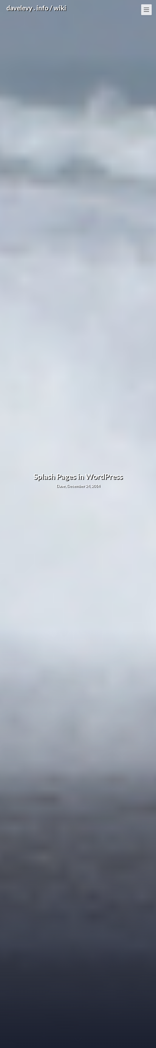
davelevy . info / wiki (36, 7)
